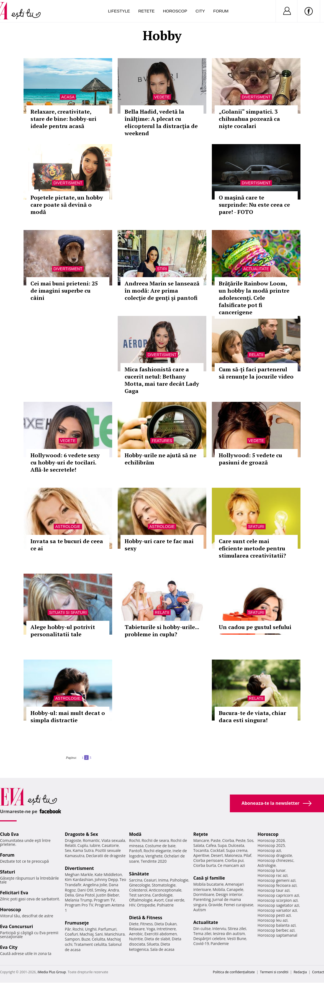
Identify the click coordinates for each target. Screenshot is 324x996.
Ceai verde (174, 900)
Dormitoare (203, 894)
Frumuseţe (77, 923)
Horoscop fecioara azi (277, 885)
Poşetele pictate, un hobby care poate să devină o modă (66, 205)
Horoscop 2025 (271, 845)
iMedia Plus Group (51, 972)
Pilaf (247, 855)
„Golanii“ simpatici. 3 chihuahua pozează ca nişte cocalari (249, 119)
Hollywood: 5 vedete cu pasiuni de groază (250, 458)
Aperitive (201, 855)
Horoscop (175, 11)
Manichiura (114, 934)
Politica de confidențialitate (234, 972)
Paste (216, 840)
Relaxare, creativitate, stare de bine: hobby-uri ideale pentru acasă (63, 119)
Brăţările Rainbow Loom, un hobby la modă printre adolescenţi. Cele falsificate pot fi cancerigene (254, 298)
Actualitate (256, 269)
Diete (133, 923)
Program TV (104, 900)
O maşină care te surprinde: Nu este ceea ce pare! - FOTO (254, 205)
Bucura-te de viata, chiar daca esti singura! (252, 716)
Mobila (219, 889)
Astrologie (67, 526)
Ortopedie (146, 905)
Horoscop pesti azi (274, 915)
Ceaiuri (150, 880)
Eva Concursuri (16, 926)
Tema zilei (202, 933)
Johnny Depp (106, 879)
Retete (146, 11)
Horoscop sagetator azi (278, 905)
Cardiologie (162, 895)
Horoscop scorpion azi (278, 900)
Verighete (154, 856)
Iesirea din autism (229, 933)
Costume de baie (160, 845)
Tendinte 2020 (153, 861)
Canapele (235, 889)
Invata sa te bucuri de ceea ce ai (66, 544)
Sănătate (139, 874)
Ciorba (228, 840)
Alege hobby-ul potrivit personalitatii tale (62, 630)
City (200, 11)
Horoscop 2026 (271, 840)
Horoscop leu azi (272, 920)
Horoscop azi (269, 850)
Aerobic (136, 933)
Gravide (215, 904)
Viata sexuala (113, 840)
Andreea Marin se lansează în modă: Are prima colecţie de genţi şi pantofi (162, 291)
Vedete (162, 97)
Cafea (211, 845)
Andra (113, 890)
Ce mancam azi (231, 865)
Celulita (99, 939)
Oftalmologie (140, 900)
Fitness (146, 923)
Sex (68, 850)
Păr (68, 929)
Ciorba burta (204, 865)
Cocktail (217, 850)
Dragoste (73, 840)
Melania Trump (78, 900)
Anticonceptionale (165, 890)
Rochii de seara (155, 840)
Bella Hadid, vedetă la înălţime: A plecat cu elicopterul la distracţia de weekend (161, 122)
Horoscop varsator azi (277, 910)
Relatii (256, 355)
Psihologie (179, 880)
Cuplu (83, 845)
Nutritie (136, 938)
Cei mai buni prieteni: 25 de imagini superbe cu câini (64, 291)
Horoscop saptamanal (277, 935)
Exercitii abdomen (160, 933)
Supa (222, 845)
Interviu (219, 928)
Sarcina (135, 880)
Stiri (162, 269)
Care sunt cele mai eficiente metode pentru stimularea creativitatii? (252, 548)
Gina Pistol (85, 895)
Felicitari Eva (14, 893)
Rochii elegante (157, 850)
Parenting (202, 899)
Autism (199, 909)
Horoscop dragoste (275, 855)
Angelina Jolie (95, 884)
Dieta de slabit (157, 938)
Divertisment (256, 97)
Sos (250, 840)
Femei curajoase (238, 904)
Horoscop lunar (272, 870)
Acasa (67, 97)
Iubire (94, 845)
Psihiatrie (165, 905)
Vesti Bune (236, 938)
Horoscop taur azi (273, 890)
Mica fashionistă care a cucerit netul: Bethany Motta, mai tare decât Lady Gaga (162, 380)
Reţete (200, 834)
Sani (99, 934)
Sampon (72, 939)
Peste (241, 840)
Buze (85, 939)
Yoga (150, 928)
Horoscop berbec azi (276, 930)
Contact (318, 972)
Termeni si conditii (274, 972)
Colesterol (138, 890)
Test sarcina (140, 895)
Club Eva (9, 834)
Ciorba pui (234, 860)
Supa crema (236, 850)
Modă (135, 834)
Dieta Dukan (165, 923)
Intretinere (166, 928)
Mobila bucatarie (208, 884)
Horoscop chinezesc (276, 860)
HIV (132, 905)
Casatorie (110, 845)
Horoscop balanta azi (276, 925)
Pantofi (135, 850)
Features (162, 440)
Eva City (8, 947)
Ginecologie (139, 885)
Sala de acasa (162, 949)
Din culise (202, 928)
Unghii (91, 929)
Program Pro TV (79, 905)
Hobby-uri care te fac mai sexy (159, 544)
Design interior (229, 894)
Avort (159, 900)
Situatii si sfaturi (68, 612)
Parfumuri (107, 929)
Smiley (101, 890)
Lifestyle (119, 11)
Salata (198, 845)
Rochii (78, 929)
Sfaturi (256, 526)
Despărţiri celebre (209, 938)
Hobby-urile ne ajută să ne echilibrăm (160, 458)
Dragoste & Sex (81, 834)
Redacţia (300, 972)
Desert (217, 855)
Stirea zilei (237, 928)
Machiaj (86, 934)
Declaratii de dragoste (106, 855)
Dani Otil (85, 890)
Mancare (201, 840)
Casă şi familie (209, 878)
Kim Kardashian (79, 879)
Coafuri (71, 934)
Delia (69, 895)
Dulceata (236, 845)
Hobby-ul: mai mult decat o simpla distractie (67, 716)
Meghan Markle (79, 874)
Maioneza (233, 855)
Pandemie (220, 943)
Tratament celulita (90, 944)
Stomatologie (164, 885)
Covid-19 (201, 943)
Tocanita (201, 850)
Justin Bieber (107, 895)
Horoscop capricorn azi (278, 895)
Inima (163, 880)
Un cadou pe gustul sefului (255, 627)
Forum (220, 11)
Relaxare (137, 928)
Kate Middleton (108, 874)
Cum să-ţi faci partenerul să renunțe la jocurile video (256, 373)
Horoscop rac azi (273, 875)
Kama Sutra (83, 850)
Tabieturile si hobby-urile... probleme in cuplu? (162, 630)
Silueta (153, 944)
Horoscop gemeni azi (276, 880)
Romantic (91, 840)
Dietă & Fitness (145, 918)
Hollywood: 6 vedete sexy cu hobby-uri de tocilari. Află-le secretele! (65, 462)
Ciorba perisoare (208, 860)
